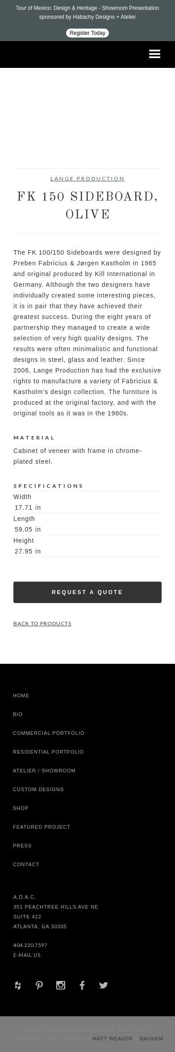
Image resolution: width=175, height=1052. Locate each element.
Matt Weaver (113, 1038)
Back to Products (42, 623)
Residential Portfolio (48, 751)
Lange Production (87, 178)
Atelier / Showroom (44, 770)
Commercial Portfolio (49, 733)
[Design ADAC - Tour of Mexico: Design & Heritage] (87, 20)
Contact (26, 864)
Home (21, 695)
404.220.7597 (30, 945)
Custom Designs (38, 789)
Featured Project (42, 827)
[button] (155, 54)
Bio (18, 714)
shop (21, 808)
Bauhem (150, 1038)
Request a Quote (87, 592)
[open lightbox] (32, 145)
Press (22, 845)
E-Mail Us (27, 955)
